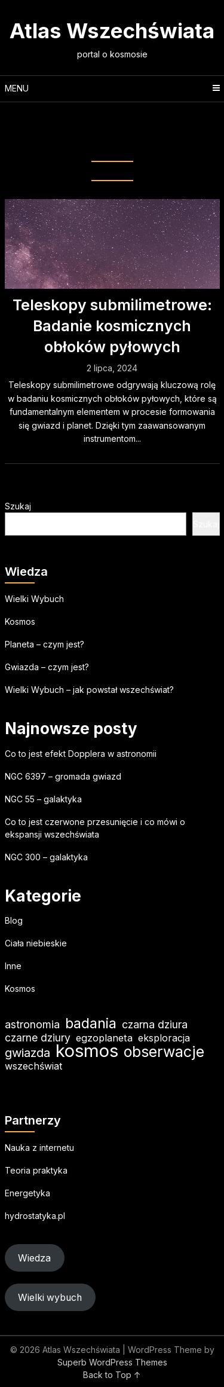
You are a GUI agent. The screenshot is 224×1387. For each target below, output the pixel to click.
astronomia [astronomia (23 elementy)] (32, 1024)
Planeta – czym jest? (44, 644)
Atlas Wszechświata (112, 30)
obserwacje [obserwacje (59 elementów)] (164, 1052)
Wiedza (34, 1258)
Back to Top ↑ (112, 1375)
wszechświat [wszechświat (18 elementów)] (33, 1066)
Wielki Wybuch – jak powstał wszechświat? (89, 690)
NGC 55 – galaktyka (43, 799)
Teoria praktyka (36, 1170)
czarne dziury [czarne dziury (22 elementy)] (37, 1037)
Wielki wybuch (50, 1297)
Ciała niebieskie (36, 943)
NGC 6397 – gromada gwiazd (63, 776)
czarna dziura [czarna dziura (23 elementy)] (155, 1024)
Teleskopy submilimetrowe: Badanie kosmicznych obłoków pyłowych (112, 326)
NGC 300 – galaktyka (46, 857)
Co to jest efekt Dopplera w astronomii (81, 754)
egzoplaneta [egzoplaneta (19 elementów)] (104, 1038)
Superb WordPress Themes (112, 1362)
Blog (14, 920)
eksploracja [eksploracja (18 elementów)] (164, 1038)
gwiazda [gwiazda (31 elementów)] (27, 1052)
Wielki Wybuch (34, 599)
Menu (17, 88)
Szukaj (18, 506)
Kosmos (20, 621)
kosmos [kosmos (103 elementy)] (87, 1050)
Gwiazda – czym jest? (47, 667)
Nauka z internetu (39, 1147)
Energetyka (27, 1193)
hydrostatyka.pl (35, 1216)
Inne (13, 966)
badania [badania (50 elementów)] (90, 1023)
